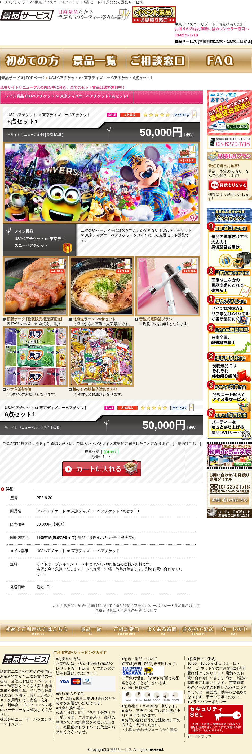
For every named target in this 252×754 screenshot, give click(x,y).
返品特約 (123, 605)
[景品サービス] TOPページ (22, 78)
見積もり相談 (106, 610)
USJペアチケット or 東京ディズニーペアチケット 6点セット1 (100, 78)
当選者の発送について (138, 610)
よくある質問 (63, 605)
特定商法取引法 (187, 605)
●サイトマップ (199, 736)
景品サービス (121, 749)
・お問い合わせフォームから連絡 (149, 729)
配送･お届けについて (95, 605)
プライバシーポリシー (152, 605)
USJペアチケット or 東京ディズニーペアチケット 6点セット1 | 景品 (56, 2)
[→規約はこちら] (187, 443)
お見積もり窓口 (232, 24)
